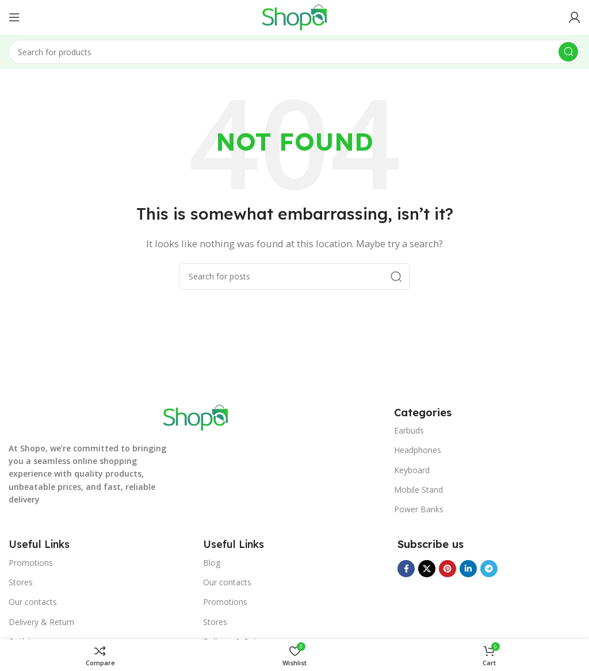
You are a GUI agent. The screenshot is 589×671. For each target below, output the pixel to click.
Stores (21, 582)
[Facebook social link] (406, 568)
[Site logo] (294, 16)
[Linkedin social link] (468, 568)
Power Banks (418, 509)
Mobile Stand (418, 489)
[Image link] (195, 416)
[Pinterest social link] (447, 568)
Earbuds (409, 430)
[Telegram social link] (489, 568)
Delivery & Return (41, 621)
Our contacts (33, 601)
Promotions (31, 562)
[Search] (294, 52)
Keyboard (412, 470)
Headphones (417, 449)
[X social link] (426, 568)
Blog (211, 562)
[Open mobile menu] (14, 17)
